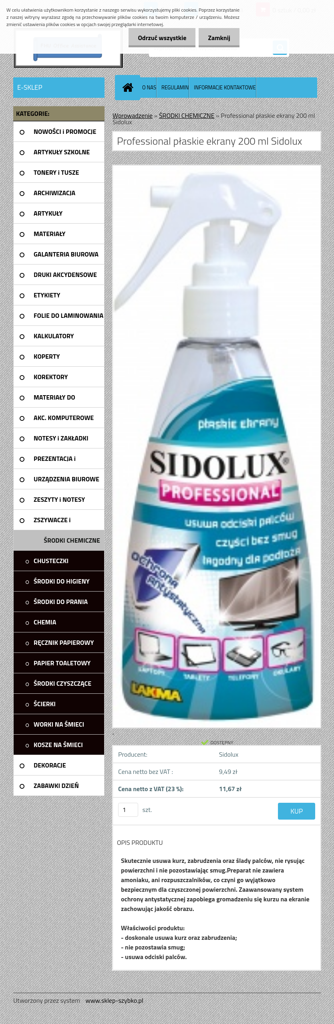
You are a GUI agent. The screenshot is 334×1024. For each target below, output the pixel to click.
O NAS (149, 87)
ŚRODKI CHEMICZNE (187, 115)
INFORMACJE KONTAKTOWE (225, 87)
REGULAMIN (175, 87)
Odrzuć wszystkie (160, 37)
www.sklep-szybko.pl (114, 1000)
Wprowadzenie (133, 115)
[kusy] (128, 810)
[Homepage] (129, 87)
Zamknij (218, 37)
